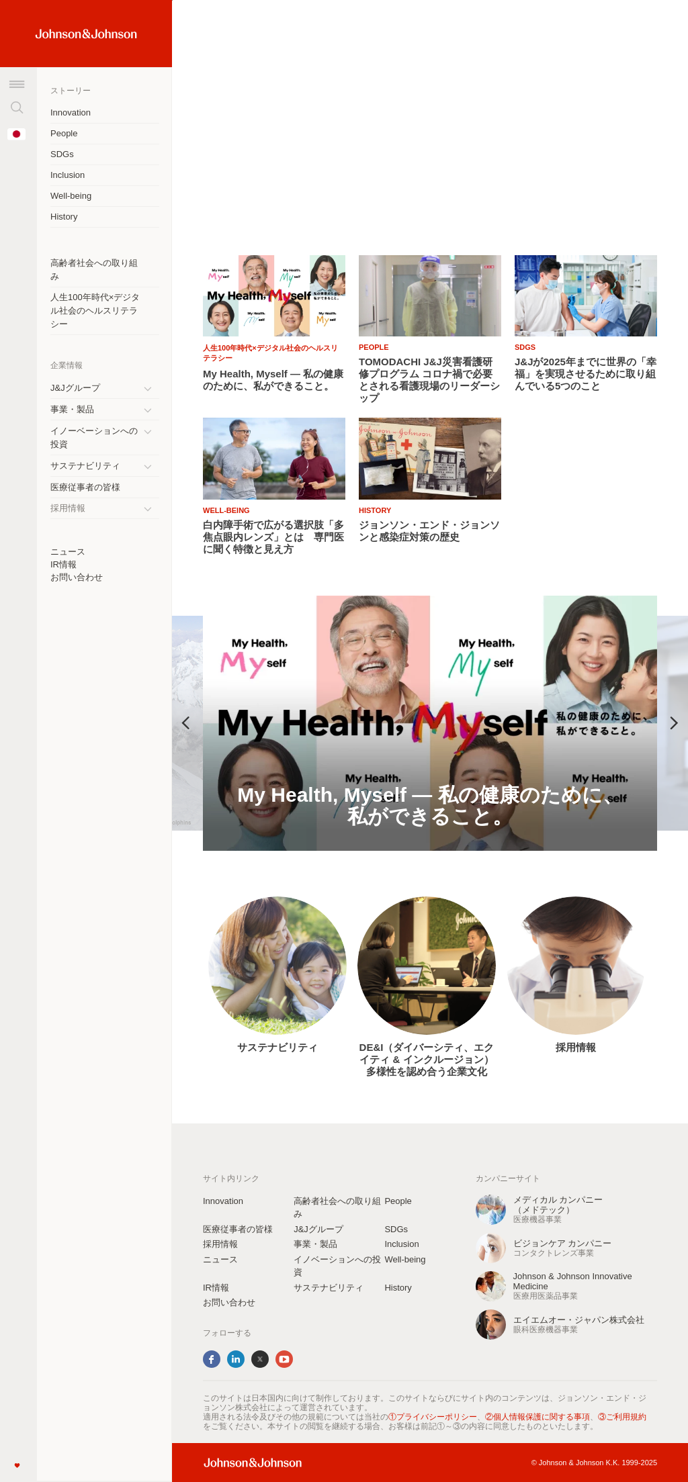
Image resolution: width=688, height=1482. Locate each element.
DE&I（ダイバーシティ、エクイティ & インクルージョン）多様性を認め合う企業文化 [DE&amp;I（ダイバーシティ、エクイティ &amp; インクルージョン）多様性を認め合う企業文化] (426, 1059)
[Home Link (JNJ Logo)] (86, 34)
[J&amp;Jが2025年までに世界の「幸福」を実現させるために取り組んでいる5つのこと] (586, 374)
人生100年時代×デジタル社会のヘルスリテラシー (95, 310)
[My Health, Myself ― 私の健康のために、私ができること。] (430, 723)
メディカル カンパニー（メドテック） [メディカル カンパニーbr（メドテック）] (558, 1205)
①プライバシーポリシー (432, 1417)
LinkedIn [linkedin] (236, 1359)
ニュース (67, 552)
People (63, 133)
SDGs (62, 154)
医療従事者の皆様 (85, 487)
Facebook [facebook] (211, 1359)
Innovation (70, 112)
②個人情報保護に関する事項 (537, 1417)
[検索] (17, 107)
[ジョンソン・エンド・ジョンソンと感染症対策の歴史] (430, 531)
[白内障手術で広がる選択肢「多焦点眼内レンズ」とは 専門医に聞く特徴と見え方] (274, 537)
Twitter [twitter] (260, 1359)
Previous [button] (185, 723)
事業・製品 (72, 409)
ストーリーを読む (238, 192)
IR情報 (63, 564)
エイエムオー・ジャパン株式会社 (578, 1320)
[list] (430, 119)
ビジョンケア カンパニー (562, 1243)
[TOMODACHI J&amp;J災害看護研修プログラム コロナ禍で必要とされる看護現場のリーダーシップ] (430, 380)
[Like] (17, 1465)
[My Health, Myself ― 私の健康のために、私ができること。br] (274, 380)
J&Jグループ (318, 1229)
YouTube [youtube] (284, 1359)
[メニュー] (17, 84)
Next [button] (674, 723)
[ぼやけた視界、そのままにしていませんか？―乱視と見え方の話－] (430, 144)
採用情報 (576, 1047)
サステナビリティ (85, 466)
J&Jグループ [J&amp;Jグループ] (75, 388)
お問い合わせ (76, 577)
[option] (430, 723)
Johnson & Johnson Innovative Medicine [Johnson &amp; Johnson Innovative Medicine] (572, 1281)
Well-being (70, 196)
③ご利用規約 (622, 1417)
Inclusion (67, 175)
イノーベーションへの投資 (94, 437)
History (63, 217)
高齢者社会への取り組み (94, 269)
